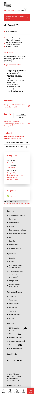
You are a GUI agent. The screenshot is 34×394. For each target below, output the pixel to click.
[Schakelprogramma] (15, 271)
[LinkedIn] (21, 360)
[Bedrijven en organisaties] (17, 230)
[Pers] (9, 237)
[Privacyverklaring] (13, 378)
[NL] (5, 10)
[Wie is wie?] (11, 10)
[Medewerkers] (14, 248)
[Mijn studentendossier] (17, 348)
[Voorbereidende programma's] (17, 276)
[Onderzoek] (12, 300)
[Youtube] (18, 360)
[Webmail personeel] (16, 337)
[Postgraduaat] (12, 281)
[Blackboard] (14, 334)
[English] (19, 385)
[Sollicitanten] (12, 245)
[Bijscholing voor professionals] (17, 285)
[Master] (10, 262)
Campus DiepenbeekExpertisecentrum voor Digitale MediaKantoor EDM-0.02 (15, 176)
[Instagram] (11, 360)
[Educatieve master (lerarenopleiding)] (17, 266)
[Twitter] (14, 360)
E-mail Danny (11, 163)
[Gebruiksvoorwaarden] (14, 376)
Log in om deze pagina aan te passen (17, 203)
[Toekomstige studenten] (16, 215)
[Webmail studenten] (16, 341)
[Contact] (11, 318)
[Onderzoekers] (13, 223)
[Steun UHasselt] (13, 315)
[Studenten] (11, 219)
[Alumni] (10, 226)
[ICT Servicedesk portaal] (17, 329)
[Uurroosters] (14, 345)
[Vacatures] (11, 311)
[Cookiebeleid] (11, 380)
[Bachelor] (11, 258)
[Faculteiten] (12, 307)
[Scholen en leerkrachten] (16, 234)
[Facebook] (8, 360)
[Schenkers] (11, 241)
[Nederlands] (11, 385)
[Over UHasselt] (13, 304)
